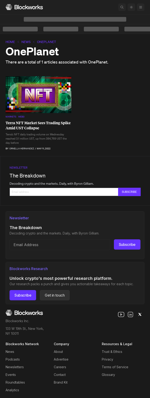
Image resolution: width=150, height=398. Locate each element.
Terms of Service (115, 367)
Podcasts (13, 359)
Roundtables (15, 382)
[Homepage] (24, 7)
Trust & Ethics (112, 352)
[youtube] (121, 314)
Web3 (21, 116)
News (26, 42)
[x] (139, 314)
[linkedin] (130, 314)
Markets (11, 116)
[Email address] (60, 244)
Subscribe (127, 244)
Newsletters (15, 367)
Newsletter (18, 168)
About (58, 352)
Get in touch (55, 295)
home (10, 42)
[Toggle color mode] (131, 7)
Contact (60, 375)
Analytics (12, 390)
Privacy (107, 359)
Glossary (108, 375)
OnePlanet (46, 42)
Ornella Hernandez (21, 148)
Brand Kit (61, 382)
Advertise (61, 359)
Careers (60, 367)
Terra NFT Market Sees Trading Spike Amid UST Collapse (38, 125)
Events (11, 375)
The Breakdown (27, 175)
